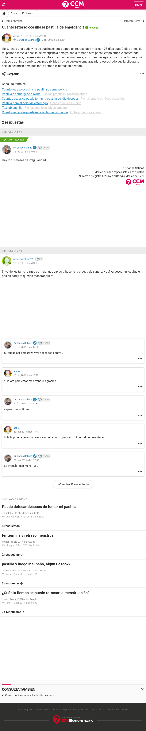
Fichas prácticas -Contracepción (102, 98)
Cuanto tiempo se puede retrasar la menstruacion (35, 112)
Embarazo (28, 13)
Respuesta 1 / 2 (12, 131)
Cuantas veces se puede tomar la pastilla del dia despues (40, 98)
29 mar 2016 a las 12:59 (26, 460)
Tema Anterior (14, 20)
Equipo (22, 709)
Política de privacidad (65, 709)
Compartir (13, 73)
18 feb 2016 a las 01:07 (25, 151)
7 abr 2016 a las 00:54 (53, 39)
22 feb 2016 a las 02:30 (25, 403)
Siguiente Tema (131, 20)
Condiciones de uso (39, 709)
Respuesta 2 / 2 (12, 250)
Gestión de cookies (117, 709)
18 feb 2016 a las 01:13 (25, 263)
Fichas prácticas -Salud (65, 103)
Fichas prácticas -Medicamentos (65, 94)
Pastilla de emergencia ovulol (21, 94)
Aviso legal (98, 709)
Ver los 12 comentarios (75, 484)
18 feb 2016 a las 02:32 (25, 347)
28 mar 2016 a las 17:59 (26, 431)
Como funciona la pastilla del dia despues (29, 695)
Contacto (84, 709)
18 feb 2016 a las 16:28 (25, 375)
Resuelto (93, 27)
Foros (13, 13)
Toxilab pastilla (12, 108)
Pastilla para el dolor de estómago (25, 103)
